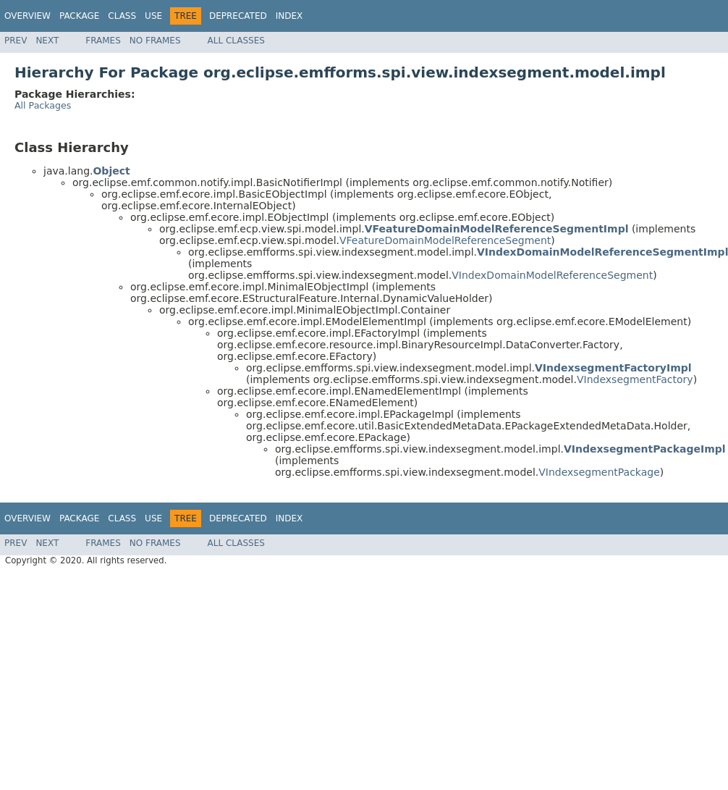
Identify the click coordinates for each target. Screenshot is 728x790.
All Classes (236, 40)
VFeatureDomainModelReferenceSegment (445, 240)
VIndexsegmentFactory (635, 379)
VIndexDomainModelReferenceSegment (552, 275)
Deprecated (238, 16)
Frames (103, 40)
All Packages (42, 105)
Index (289, 16)
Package (79, 16)
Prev (15, 40)
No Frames (155, 40)
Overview (27, 16)
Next (47, 40)
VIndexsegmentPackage (599, 472)
